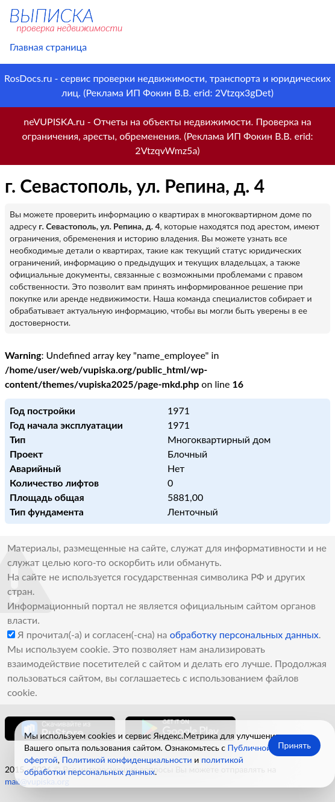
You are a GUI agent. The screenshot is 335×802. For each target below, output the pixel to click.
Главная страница (48, 46)
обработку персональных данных (244, 634)
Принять (294, 745)
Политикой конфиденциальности (126, 759)
